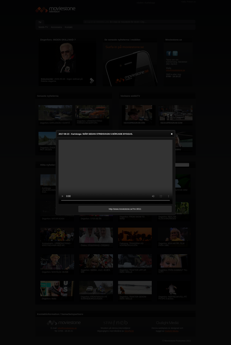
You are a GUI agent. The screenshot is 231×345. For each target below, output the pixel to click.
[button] (171, 133)
